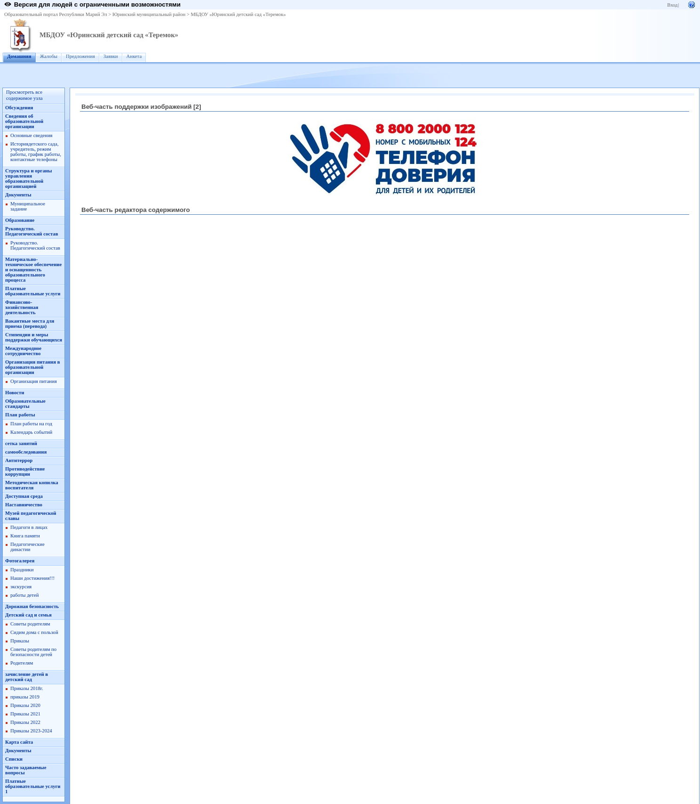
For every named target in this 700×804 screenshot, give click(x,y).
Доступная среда (24, 496)
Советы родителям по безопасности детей (33, 652)
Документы (18, 194)
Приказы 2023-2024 (31, 730)
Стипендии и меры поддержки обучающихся (33, 337)
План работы (20, 414)
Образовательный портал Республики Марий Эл (55, 14)
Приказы (19, 640)
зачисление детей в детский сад (26, 677)
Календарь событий (31, 432)
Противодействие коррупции (25, 471)
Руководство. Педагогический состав (31, 231)
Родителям (21, 663)
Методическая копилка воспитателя (31, 485)
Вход (672, 5)
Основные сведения (31, 135)
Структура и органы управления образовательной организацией (28, 178)
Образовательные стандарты (25, 403)
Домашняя (19, 56)
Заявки (110, 56)
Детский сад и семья (28, 614)
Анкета (134, 56)
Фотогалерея (19, 560)
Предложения (80, 56)
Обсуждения (19, 107)
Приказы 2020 (25, 705)
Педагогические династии (27, 547)
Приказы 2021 (25, 713)
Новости (14, 392)
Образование (19, 220)
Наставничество (23, 504)
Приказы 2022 (25, 722)
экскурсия (21, 586)
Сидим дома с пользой (34, 632)
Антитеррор (18, 460)
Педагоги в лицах (29, 527)
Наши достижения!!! (32, 578)
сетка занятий (21, 443)
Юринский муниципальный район (148, 14)
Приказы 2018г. (26, 688)
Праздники (21, 569)
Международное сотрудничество (23, 351)
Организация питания (33, 381)
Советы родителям (30, 623)
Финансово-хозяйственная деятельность (21, 307)
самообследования (26, 452)
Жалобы (48, 56)
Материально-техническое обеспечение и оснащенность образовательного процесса (33, 270)
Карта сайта (19, 742)
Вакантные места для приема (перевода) (29, 323)
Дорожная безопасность (32, 606)
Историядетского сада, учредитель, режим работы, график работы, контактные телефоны (35, 151)
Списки (14, 759)
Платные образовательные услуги (32, 291)
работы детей (24, 595)
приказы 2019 (25, 696)
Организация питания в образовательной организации (32, 367)
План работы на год (31, 423)
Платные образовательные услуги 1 (32, 786)
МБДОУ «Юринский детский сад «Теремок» (238, 14)
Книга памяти (25, 535)
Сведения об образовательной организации (24, 121)
